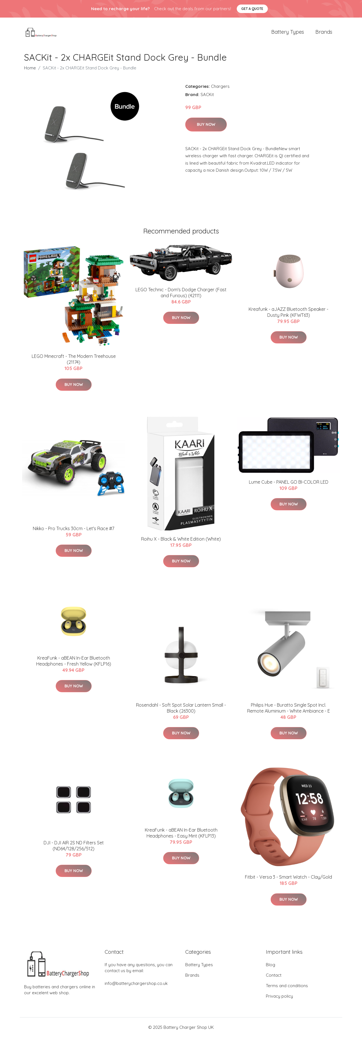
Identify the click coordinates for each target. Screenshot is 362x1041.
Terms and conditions (287, 989)
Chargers (220, 90)
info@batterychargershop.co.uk (136, 987)
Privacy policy (279, 1000)
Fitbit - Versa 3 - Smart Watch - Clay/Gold (288, 881)
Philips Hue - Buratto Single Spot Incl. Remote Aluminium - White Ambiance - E (288, 712)
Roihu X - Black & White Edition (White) (181, 543)
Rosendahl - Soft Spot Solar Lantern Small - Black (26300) (181, 712)
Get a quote (252, 9)
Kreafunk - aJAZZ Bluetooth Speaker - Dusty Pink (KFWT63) (288, 316)
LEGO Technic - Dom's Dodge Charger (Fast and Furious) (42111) (181, 296)
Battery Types (287, 34)
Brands (323, 34)
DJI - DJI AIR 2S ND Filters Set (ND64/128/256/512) (74, 849)
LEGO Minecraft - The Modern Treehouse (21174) (74, 363)
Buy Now (206, 128)
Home (30, 72)
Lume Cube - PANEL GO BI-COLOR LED (288, 486)
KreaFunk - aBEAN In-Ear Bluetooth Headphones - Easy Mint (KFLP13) (181, 837)
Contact (273, 979)
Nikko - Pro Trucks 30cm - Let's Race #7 (73, 532)
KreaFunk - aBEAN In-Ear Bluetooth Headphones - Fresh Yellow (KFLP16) (73, 665)
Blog (270, 968)
